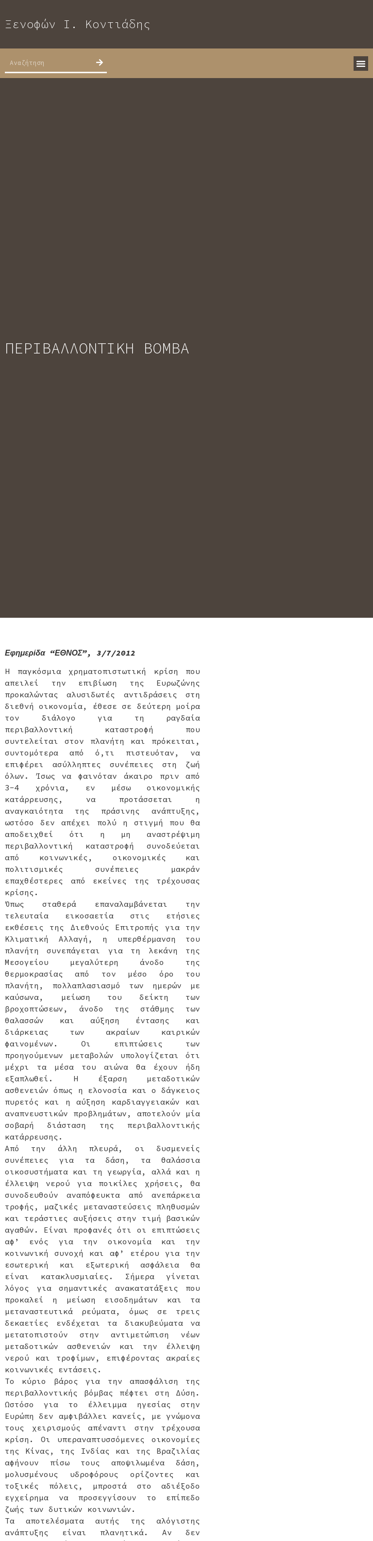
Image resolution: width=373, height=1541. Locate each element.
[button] (361, 63)
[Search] (99, 62)
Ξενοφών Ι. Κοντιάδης (78, 24)
